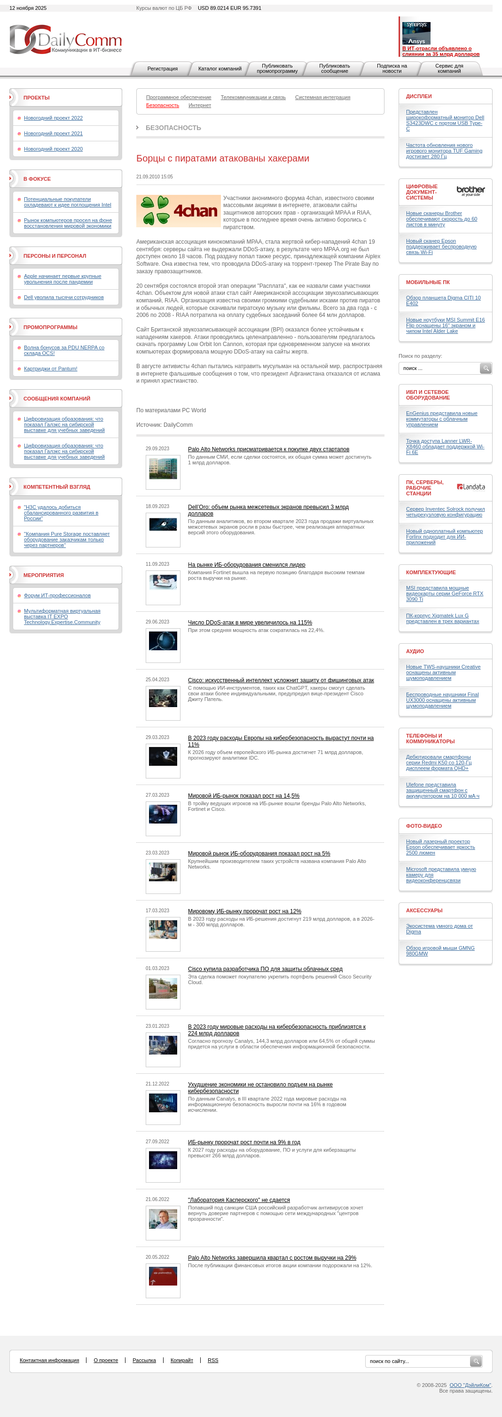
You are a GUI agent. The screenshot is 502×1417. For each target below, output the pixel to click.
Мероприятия (44, 575)
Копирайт (182, 1360)
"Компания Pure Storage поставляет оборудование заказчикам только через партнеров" (67, 539)
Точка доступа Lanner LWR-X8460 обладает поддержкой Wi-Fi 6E (445, 446)
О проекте (106, 1360)
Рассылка (144, 1360)
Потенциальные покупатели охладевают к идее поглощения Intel (67, 202)
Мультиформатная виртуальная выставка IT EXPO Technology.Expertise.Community (62, 616)
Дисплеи (419, 96)
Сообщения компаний (57, 398)
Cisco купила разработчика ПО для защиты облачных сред (265, 969)
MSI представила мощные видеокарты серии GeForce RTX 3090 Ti (444, 593)
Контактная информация (49, 1360)
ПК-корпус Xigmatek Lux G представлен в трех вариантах (442, 618)
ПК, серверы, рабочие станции (425, 487)
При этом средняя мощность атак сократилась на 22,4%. (256, 630)
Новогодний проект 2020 (53, 149)
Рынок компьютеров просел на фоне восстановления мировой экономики (68, 223)
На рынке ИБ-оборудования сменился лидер (247, 565)
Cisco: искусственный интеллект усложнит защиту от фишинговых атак (281, 680)
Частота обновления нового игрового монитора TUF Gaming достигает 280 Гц (444, 150)
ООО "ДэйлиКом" (470, 1385)
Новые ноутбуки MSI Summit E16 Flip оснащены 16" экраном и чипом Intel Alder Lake (445, 325)
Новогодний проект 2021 (53, 133)
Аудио (415, 651)
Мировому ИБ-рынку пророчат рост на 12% (244, 911)
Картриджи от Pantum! (51, 368)
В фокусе (37, 179)
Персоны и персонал (55, 256)
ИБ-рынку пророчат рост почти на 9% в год (244, 1142)
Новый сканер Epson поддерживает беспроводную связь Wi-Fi (441, 246)
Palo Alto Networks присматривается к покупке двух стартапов (268, 449)
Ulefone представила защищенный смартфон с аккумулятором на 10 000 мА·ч (442, 790)
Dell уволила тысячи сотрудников (64, 297)
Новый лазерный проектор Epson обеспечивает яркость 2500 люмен (440, 847)
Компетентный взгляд (57, 487)
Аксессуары (424, 910)
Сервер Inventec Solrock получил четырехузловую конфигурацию (445, 511)
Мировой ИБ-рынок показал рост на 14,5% (243, 796)
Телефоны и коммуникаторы (430, 738)
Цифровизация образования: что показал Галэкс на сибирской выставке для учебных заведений (64, 424)
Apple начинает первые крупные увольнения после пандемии (63, 279)
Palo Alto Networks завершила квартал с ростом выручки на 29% (272, 1258)
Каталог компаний (220, 68)
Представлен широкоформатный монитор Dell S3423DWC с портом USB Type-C (445, 120)
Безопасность (173, 127)
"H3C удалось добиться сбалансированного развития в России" (61, 512)
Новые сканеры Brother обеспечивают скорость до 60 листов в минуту (441, 218)
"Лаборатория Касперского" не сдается (239, 1200)
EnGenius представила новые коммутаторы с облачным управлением (442, 418)
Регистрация (163, 68)
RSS (213, 1360)
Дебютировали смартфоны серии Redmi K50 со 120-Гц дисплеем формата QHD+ (439, 762)
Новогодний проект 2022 (53, 118)
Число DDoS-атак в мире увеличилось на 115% (250, 622)
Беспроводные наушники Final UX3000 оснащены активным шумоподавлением (442, 700)
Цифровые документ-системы (422, 192)
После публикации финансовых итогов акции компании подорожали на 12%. (280, 1265)
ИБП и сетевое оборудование (428, 394)
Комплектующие (431, 572)
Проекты (36, 97)
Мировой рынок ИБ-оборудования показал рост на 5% (259, 853)
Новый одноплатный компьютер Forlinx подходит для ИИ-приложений (444, 536)
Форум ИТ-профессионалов (57, 595)
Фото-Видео (424, 826)
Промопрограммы (51, 327)
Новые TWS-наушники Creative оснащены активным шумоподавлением (443, 672)
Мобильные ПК (428, 282)
